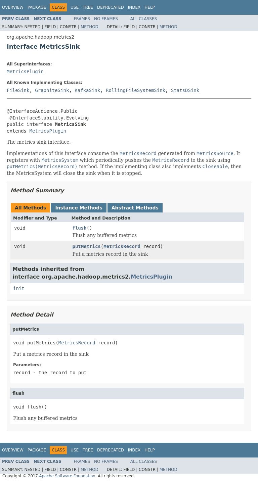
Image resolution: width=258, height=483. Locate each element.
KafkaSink (87, 90)
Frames (82, 18)
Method (89, 27)
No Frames (106, 18)
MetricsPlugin (25, 71)
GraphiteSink (52, 90)
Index (134, 7)
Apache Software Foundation (67, 476)
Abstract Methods (135, 207)
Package (37, 7)
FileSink (18, 90)
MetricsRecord (121, 246)
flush (80, 228)
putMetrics (87, 246)
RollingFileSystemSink (135, 90)
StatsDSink (185, 90)
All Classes (143, 18)
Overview (13, 7)
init (19, 288)
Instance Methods (78, 207)
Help (149, 7)
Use (75, 7)
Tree (88, 7)
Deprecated (110, 7)
